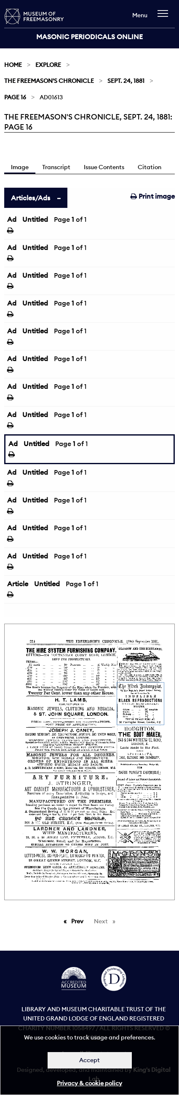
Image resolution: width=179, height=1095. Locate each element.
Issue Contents (104, 167)
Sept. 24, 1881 (125, 81)
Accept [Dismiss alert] (89, 1060)
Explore (48, 65)
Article (17, 583)
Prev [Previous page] (79, 921)
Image (20, 167)
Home (13, 65)
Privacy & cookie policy (89, 1083)
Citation (149, 167)
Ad (11, 219)
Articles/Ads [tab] (30, 198)
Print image (153, 196)
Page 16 (15, 97)
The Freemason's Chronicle (49, 81)
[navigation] (165, 17)
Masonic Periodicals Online (89, 36)
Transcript (56, 167)
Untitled (35, 219)
